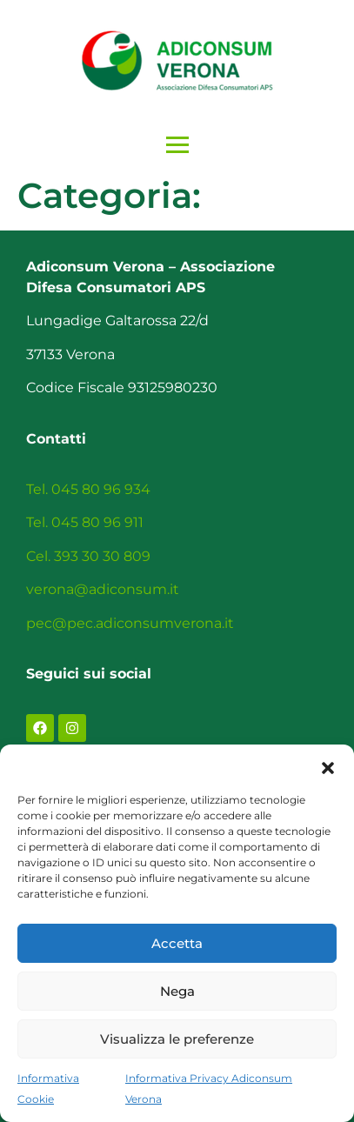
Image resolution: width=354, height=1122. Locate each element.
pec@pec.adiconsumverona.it (130, 623)
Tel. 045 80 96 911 (85, 522)
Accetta (177, 943)
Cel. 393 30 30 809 (88, 556)
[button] (328, 766)
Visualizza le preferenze (177, 1039)
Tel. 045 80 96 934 (88, 489)
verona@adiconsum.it (102, 589)
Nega (177, 991)
